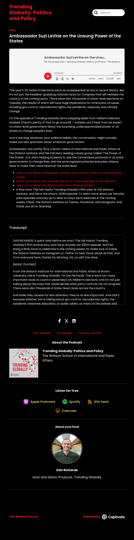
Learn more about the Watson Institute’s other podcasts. (55, 185)
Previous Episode (89, 333)
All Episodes (64, 333)
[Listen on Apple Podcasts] (36, 404)
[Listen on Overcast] (65, 417)
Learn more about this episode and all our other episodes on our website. (66, 181)
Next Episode (41, 333)
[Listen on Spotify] (70, 404)
